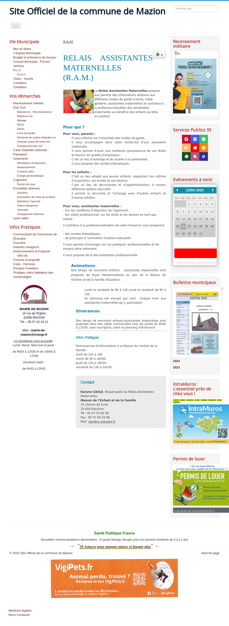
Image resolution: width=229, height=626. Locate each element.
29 (189, 233)
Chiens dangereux (27, 205)
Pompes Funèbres (25, 268)
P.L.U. (17, 70)
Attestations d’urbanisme (31, 163)
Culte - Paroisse (24, 264)
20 (177, 226)
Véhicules (22, 209)
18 (206, 219)
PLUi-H (21, 74)
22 (189, 226)
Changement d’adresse (30, 214)
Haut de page (210, 553)
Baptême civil (24, 116)
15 (189, 219)
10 (200, 211)
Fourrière (19, 243)
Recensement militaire (28, 103)
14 (183, 219)
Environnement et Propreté (31, 251)
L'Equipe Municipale (27, 53)
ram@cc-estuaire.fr (101, 421)
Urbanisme (20, 158)
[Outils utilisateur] (159, 55)
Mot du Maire (22, 49)
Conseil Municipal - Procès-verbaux (32, 64)
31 (200, 233)
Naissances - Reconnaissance (34, 111)
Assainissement (26, 167)
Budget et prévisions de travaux (34, 57)
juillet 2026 (194, 190)
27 (177, 233)
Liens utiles (21, 218)
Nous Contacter (19, 615)
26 (212, 226)
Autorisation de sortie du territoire (36, 197)
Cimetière (19, 87)
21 (183, 226)
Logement (20, 180)
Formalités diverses (26, 188)
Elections (22, 192)
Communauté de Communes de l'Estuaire (35, 236)
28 (183, 233)
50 (81, 547)
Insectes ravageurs (26, 247)
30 (195, 233)
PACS (20, 124)
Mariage (21, 120)
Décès (20, 128)
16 (195, 219)
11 (206, 211)
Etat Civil (19, 107)
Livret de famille (26, 133)
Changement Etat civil (29, 145)
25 (206, 226)
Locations (19, 83)
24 (200, 226)
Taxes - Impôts (23, 78)
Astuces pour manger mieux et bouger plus (117, 547)
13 (177, 219)
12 (212, 211)
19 (212, 219)
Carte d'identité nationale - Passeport (31, 152)
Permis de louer (26, 184)
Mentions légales (20, 610)
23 (195, 226)
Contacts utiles (25, 171)
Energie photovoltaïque (30, 175)
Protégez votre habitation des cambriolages (33, 275)
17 (200, 219)
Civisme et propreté (26, 260)
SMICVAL (22, 255)
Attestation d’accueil (28, 201)
